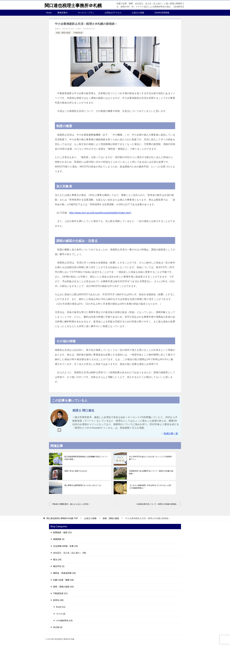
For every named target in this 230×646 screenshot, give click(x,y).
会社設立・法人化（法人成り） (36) (69, 553)
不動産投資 (78, 33)
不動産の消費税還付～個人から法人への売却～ (71, 504)
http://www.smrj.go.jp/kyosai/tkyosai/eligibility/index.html (100, 213)
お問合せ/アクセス (113, 12)
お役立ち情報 (138, 12)
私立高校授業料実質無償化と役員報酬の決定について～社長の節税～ (86, 458)
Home (48, 12)
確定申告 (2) (58, 566)
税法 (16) (57, 559)
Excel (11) (60, 607)
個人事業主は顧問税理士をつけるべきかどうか (82, 485)
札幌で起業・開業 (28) (63, 580)
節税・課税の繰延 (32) (63, 586)
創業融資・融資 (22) (62, 532)
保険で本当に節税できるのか (75, 471)
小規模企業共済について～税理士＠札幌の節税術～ (157, 504)
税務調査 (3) (58, 539)
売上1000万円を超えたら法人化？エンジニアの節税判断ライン (151, 458)
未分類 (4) (57, 627)
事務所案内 (62, 12)
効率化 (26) (58, 600)
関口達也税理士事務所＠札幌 (73, 5)
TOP (62, 518)
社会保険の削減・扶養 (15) (65, 546)
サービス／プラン (86, 12)
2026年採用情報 (161, 12)
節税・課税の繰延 (63, 33)
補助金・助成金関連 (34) (64, 573)
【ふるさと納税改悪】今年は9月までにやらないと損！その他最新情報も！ (150, 486)
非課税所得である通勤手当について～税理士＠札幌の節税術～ (151, 472)
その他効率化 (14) (64, 620)
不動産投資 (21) (60, 593)
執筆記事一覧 (171, 433)
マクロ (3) (60, 614)
